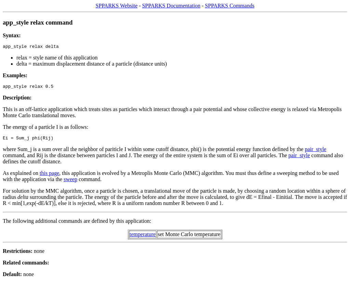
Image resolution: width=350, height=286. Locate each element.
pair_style (315, 152)
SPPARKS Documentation (171, 6)
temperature (143, 237)
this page (49, 176)
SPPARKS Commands (230, 6)
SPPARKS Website (117, 6)
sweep (70, 182)
